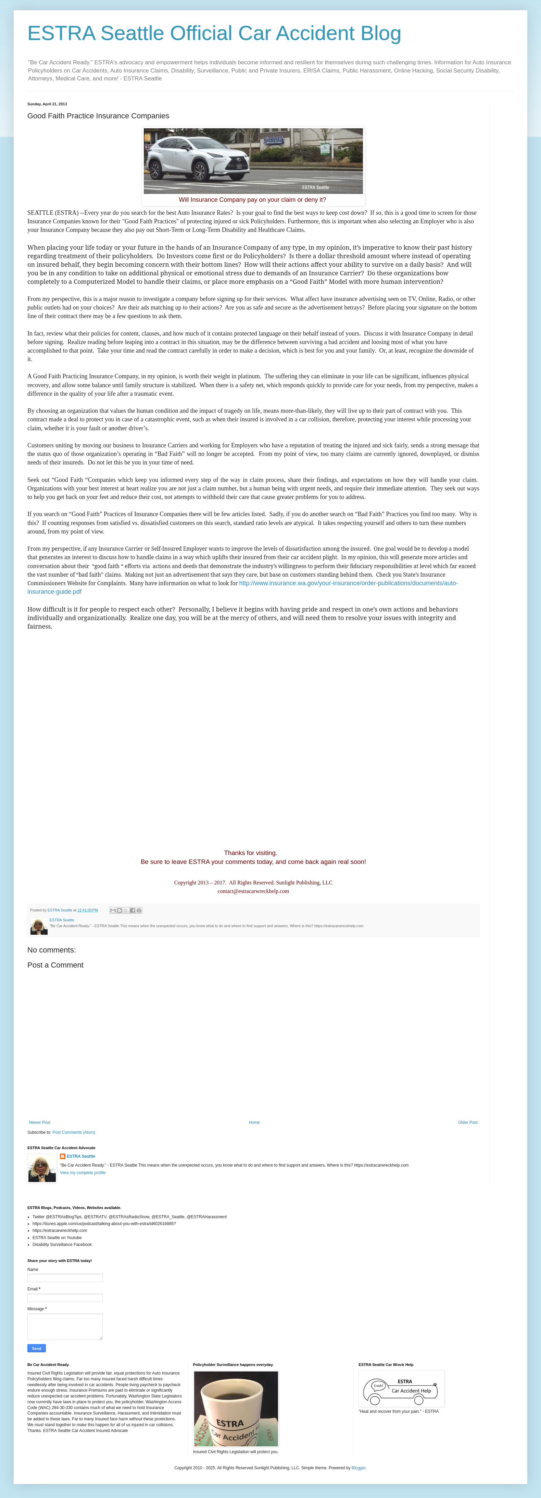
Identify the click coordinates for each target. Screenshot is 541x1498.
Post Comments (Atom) (73, 1132)
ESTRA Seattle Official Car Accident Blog (214, 33)
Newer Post (39, 1122)
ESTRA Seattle (81, 1156)
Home (254, 1122)
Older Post (468, 1122)
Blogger (359, 1468)
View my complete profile (82, 1172)
